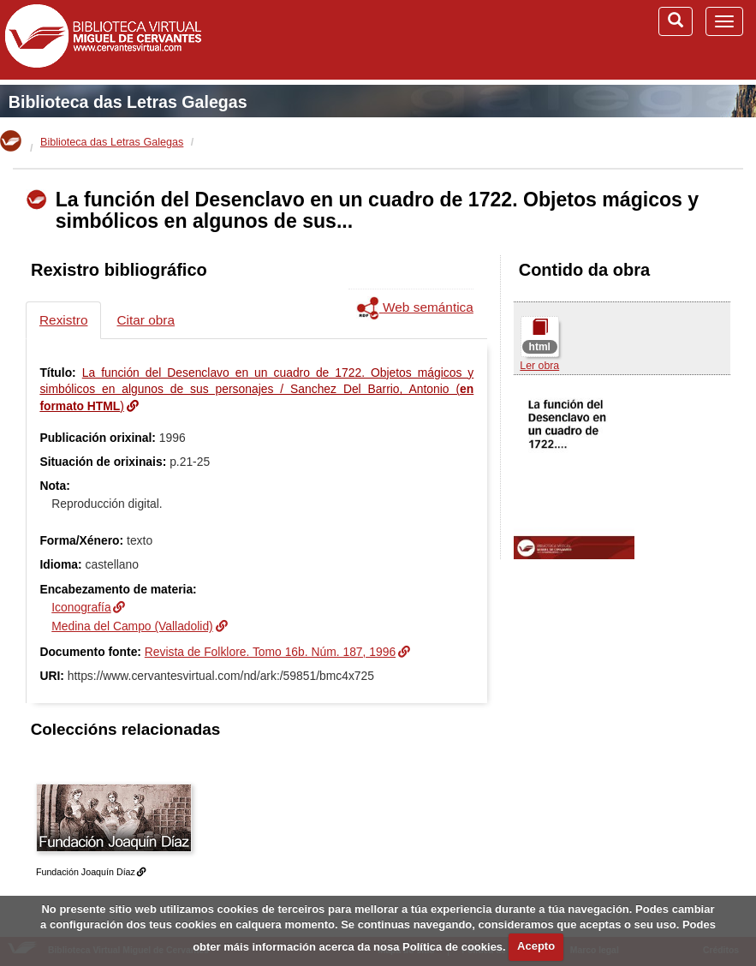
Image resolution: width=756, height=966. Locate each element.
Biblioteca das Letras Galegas (128, 101)
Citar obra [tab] (145, 320)
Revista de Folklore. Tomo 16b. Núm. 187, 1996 (270, 652)
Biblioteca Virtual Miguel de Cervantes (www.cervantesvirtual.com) (102, 39)
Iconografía (80, 607)
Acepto (536, 945)
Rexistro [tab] (63, 320)
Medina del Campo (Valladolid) (131, 626)
